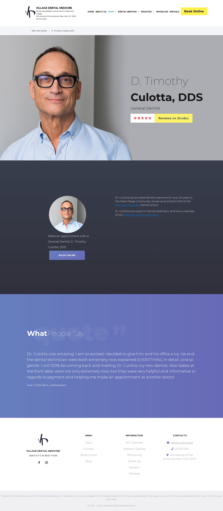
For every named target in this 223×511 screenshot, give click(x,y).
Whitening (134, 455)
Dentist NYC (7, 496)
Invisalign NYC (92, 496)
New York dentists (137, 496)
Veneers (134, 467)
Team (88, 442)
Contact (88, 448)
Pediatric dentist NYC (113, 496)
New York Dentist (39, 31)
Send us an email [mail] (182, 442)
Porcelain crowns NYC (161, 496)
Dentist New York (73, 496)
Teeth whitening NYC (50, 496)
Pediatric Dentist (134, 448)
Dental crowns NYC (26, 496)
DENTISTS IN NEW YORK (43, 455)
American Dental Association (140, 214)
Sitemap (134, 473)
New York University (127, 205)
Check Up (134, 461)
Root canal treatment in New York (193, 496)
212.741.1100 (41, 19)
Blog (89, 461)
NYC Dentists (134, 442)
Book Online (89, 455)
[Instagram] (46, 463)
